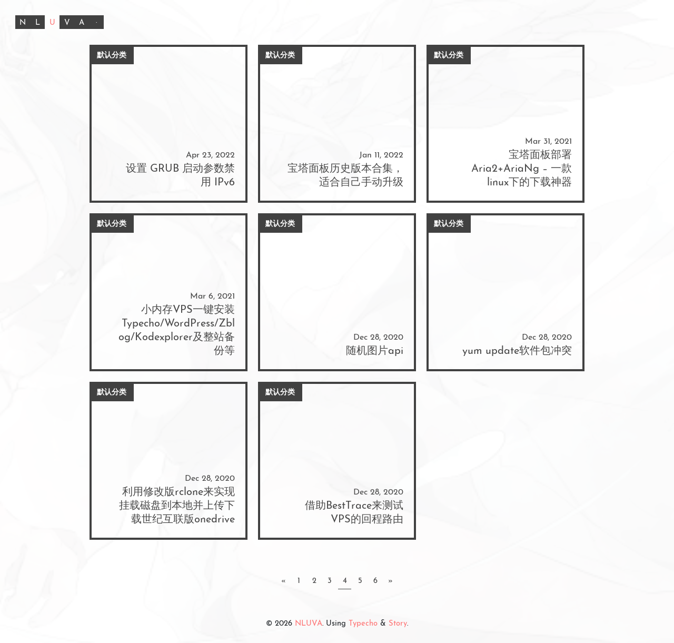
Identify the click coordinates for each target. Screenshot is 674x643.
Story (398, 624)
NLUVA (308, 624)
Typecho (363, 624)
